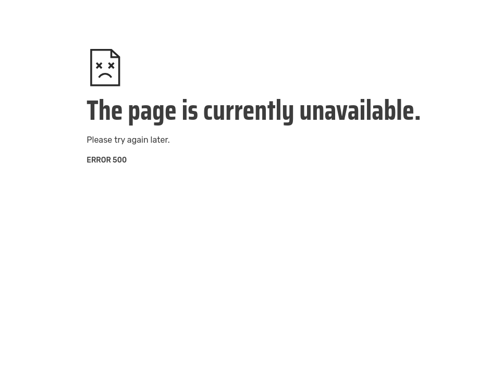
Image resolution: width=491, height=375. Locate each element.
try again (131, 140)
